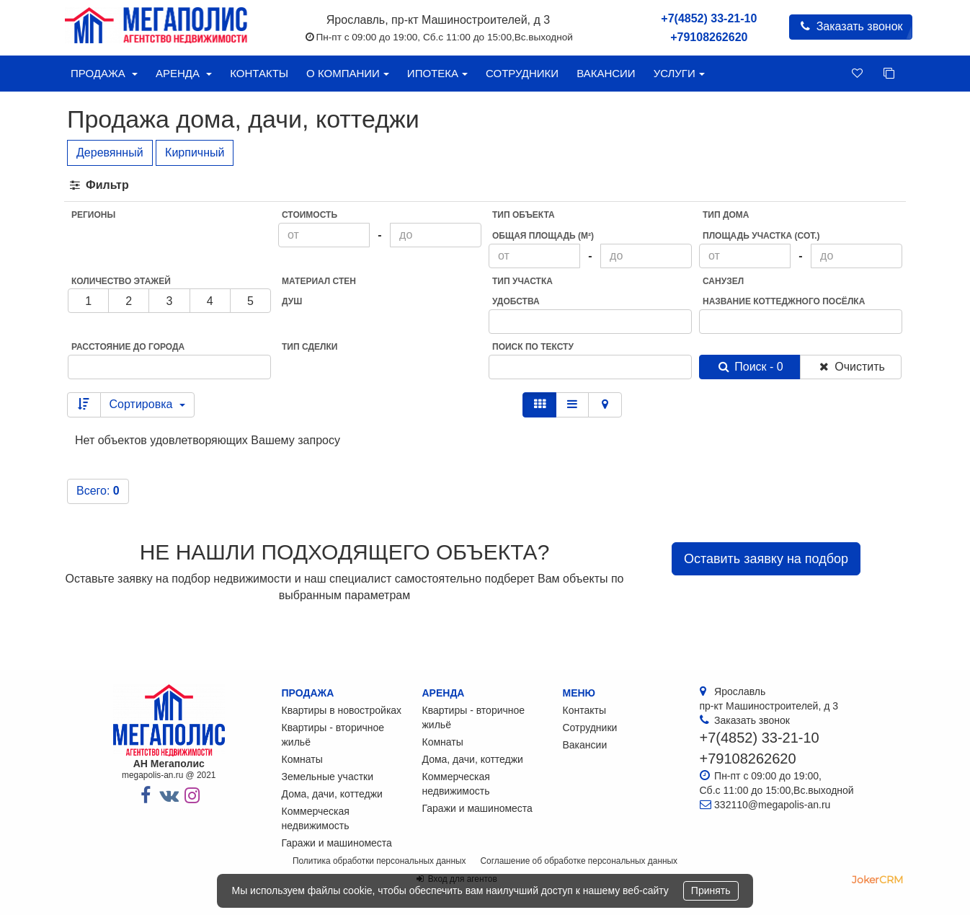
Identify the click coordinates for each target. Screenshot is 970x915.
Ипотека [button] (437, 73)
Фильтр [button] (98, 185)
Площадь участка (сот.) (761, 236)
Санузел (723, 281)
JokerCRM (877, 879)
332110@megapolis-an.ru (772, 804)
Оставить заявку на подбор (766, 559)
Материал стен (319, 281)
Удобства (516, 301)
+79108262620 (708, 37)
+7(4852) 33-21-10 (709, 18)
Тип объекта (523, 215)
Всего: (98, 491)
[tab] (485, 185)
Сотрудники (522, 73)
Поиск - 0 (749, 367)
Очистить (851, 367)
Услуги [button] (679, 73)
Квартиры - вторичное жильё (333, 735)
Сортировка (147, 404)
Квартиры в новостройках (342, 710)
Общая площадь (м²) (543, 236)
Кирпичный (194, 152)
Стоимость (309, 215)
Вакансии (606, 73)
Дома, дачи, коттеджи (332, 794)
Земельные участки (328, 776)
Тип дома (726, 215)
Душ (292, 301)
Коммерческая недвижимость (316, 818)
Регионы (93, 215)
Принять (711, 890)
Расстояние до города (127, 347)
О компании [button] (347, 73)
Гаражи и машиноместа (337, 843)
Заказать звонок (850, 26)
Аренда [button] (184, 73)
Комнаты (302, 759)
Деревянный (109, 152)
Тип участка (522, 281)
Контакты (259, 73)
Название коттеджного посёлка (784, 301)
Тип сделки (309, 347)
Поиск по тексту (533, 347)
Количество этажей (121, 281)
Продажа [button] (104, 73)
